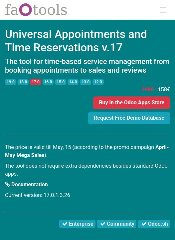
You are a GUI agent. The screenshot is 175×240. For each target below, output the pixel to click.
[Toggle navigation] (163, 10)
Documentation (26, 184)
